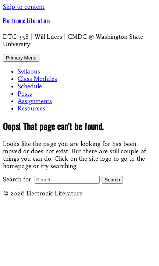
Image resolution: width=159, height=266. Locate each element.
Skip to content (24, 6)
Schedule (30, 86)
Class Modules (37, 78)
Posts (25, 93)
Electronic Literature (26, 20)
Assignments (35, 101)
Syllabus (29, 71)
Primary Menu (21, 58)
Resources (31, 108)
